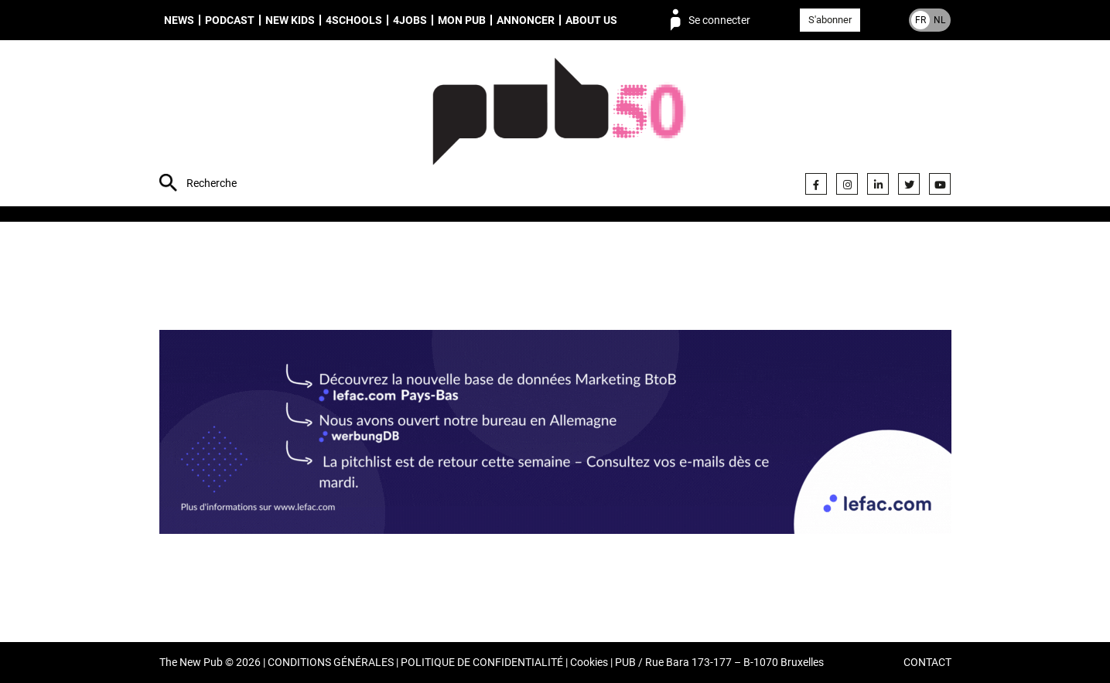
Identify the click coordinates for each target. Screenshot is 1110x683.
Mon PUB (462, 20)
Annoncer (526, 20)
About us (591, 20)
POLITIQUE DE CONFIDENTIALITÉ (482, 662)
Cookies (589, 662)
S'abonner (830, 19)
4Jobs (410, 20)
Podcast (229, 20)
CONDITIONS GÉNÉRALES (331, 662)
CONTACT (927, 662)
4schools (354, 20)
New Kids (290, 20)
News (179, 20)
